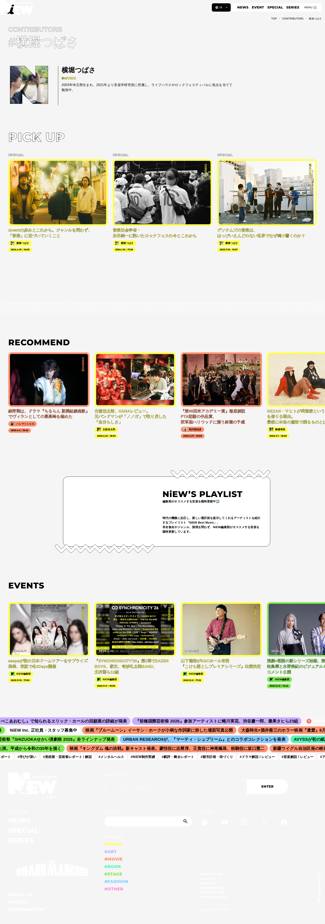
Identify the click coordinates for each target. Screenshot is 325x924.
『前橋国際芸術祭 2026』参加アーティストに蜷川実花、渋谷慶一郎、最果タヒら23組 (221, 721)
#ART (110, 851)
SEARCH (111, 812)
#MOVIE (113, 859)
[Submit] (186, 821)
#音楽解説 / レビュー (300, 757)
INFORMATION (212, 888)
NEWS (243, 7)
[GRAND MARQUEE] (52, 868)
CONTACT (208, 879)
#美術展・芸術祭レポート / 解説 (70, 757)
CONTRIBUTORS (26, 909)
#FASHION (116, 881)
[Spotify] (204, 823)
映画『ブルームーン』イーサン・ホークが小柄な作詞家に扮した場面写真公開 (162, 730)
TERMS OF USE (212, 892)
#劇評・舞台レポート (180, 757)
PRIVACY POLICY (214, 897)
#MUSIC (113, 844)
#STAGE (113, 874)
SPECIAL (275, 7)
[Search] (148, 821)
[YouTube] (224, 823)
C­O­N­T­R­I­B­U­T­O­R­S (293, 18)
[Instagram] (244, 823)
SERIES (292, 7)
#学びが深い (29, 757)
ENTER (267, 786)
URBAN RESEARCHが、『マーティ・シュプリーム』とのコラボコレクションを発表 (207, 739)
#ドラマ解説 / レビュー (259, 757)
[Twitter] (264, 823)
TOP (274, 18)
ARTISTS (17, 902)
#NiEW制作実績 (145, 757)
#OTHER (113, 888)
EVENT (258, 7)
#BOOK (112, 866)
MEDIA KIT (209, 883)
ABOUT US (20, 894)
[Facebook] (284, 823)
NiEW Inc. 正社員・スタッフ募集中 (47, 730)
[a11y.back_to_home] (17, 9)
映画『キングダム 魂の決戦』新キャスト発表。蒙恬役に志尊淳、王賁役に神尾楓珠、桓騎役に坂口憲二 (169, 748)
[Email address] (175, 786)
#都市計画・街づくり (219, 757)
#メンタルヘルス (113, 757)
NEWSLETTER (116, 775)
